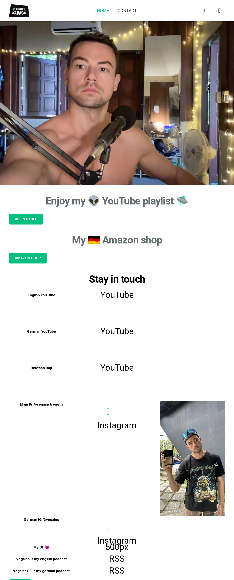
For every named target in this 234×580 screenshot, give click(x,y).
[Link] (19, 10)
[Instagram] (219, 10)
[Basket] (204, 10)
